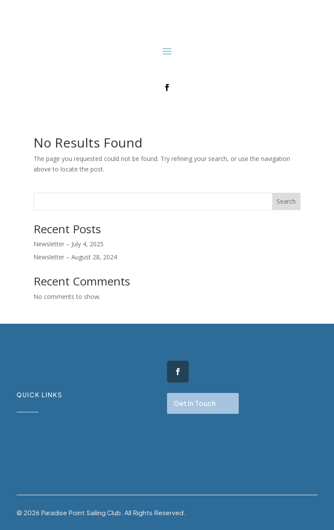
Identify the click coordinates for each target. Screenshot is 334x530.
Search (286, 201)
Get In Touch (195, 403)
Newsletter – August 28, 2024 (75, 257)
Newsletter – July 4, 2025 (68, 244)
